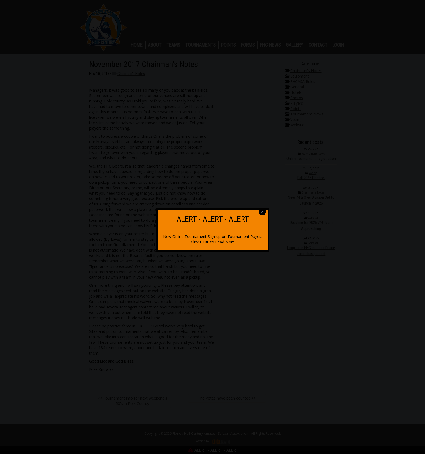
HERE (204, 236)
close (262, 207)
